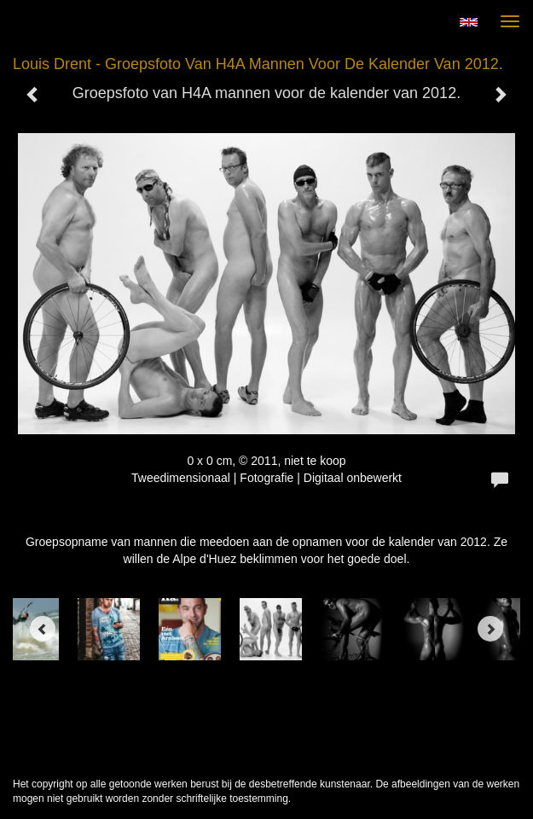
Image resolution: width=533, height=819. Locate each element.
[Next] (490, 629)
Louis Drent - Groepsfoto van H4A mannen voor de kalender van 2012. (258, 64)
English (468, 22)
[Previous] (42, 629)
